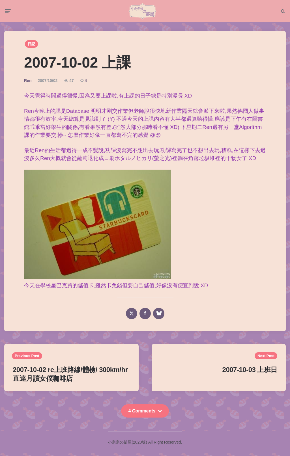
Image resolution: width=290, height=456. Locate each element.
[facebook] (145, 316)
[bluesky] (158, 316)
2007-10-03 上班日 (249, 373)
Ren (27, 83)
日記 (31, 47)
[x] (131, 316)
